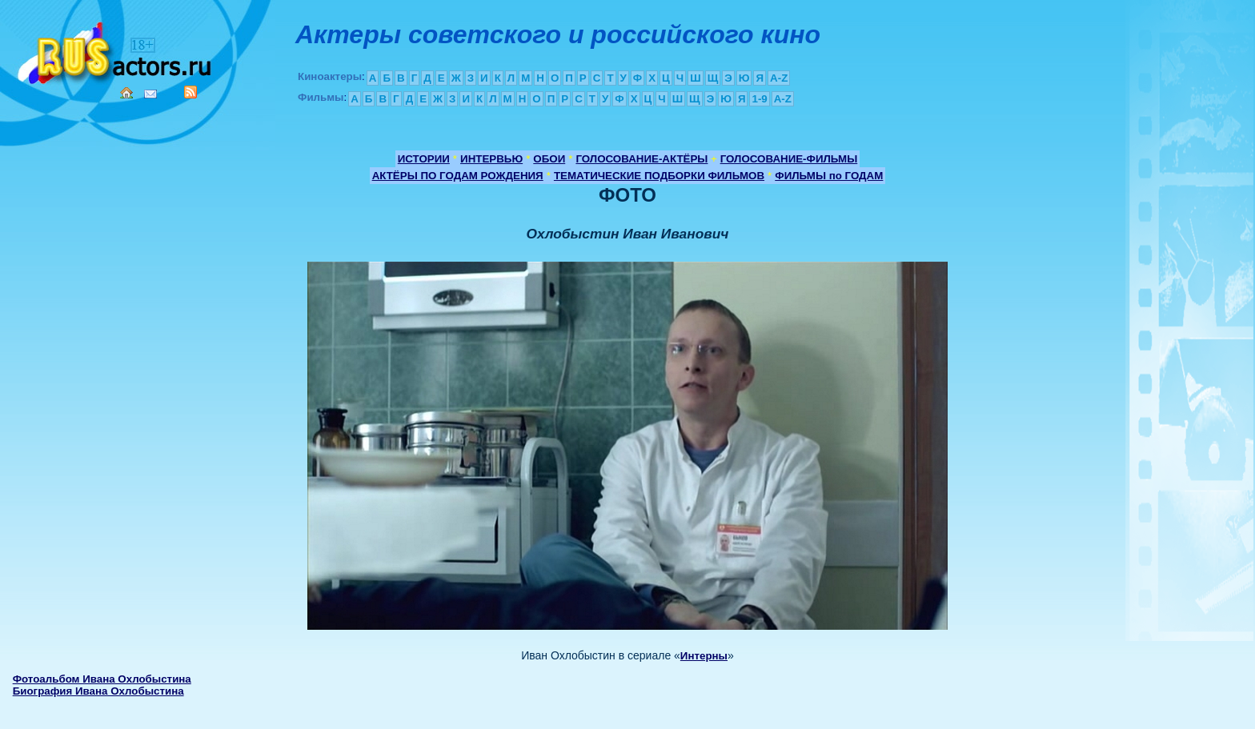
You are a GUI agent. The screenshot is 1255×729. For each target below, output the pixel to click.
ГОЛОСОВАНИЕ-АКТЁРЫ (641, 159)
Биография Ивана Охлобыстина (98, 691)
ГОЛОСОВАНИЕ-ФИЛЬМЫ (789, 159)
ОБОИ (549, 159)
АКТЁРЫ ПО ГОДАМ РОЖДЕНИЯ (457, 176)
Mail (150, 94)
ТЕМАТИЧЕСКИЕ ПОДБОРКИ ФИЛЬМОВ (659, 176)
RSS (190, 92)
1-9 (759, 99)
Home (126, 92)
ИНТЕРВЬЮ (491, 159)
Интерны (704, 656)
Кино (116, 50)
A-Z (779, 78)
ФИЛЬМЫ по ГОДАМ (829, 176)
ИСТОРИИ (424, 159)
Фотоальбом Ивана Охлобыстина (102, 679)
